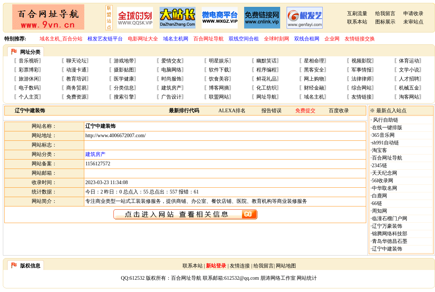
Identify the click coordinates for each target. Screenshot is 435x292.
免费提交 (305, 110)
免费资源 (76, 97)
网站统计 (307, 278)
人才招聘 (409, 79)
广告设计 (171, 97)
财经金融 (314, 88)
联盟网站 (219, 97)
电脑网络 (171, 70)
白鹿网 (379, 196)
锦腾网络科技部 (389, 233)
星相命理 (314, 61)
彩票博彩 (29, 70)
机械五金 (409, 88)
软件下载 (219, 70)
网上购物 (314, 79)
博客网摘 (219, 88)
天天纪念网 (384, 173)
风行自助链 (385, 120)
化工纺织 (266, 88)
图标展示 (385, 22)
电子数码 (29, 88)
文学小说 (409, 70)
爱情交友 (171, 61)
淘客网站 (409, 97)
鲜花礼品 (266, 79)
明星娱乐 (219, 61)
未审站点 (413, 22)
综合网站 (361, 88)
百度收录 (339, 110)
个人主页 (29, 97)
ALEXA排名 (232, 110)
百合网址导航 (387, 158)
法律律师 (361, 79)
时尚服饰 (171, 79)
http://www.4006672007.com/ (115, 135)
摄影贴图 (124, 70)
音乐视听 (29, 61)
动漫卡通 (76, 70)
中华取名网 (384, 188)
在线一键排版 (387, 127)
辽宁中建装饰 (387, 249)
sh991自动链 (385, 142)
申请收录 (413, 13)
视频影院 (361, 61)
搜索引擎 (124, 97)
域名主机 (314, 97)
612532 (137, 278)
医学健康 (124, 79)
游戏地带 (124, 61)
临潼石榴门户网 (389, 218)
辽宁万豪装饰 (387, 226)
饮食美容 (219, 79)
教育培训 (76, 79)
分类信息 (124, 88)
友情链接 (361, 97)
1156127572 (97, 163)
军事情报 (361, 70)
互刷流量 (357, 13)
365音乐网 (383, 135)
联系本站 (357, 22)
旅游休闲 (29, 79)
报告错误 (271, 110)
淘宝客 (379, 150)
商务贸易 (76, 88)
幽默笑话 (266, 61)
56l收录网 (383, 180)
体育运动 (409, 61)
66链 (377, 203)
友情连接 (240, 266)
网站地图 (286, 266)
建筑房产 (171, 88)
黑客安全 (314, 70)
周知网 (379, 211)
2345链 (379, 165)
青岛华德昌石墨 (389, 241)
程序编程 (266, 70)
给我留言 (385, 13)
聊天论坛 (76, 61)
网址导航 (266, 97)
